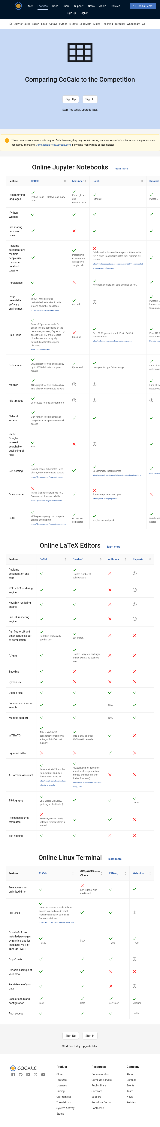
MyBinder (77, 181)
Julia (27, 23)
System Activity (65, 1108)
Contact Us (98, 1108)
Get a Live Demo (101, 1102)
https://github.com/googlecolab (105, 499)
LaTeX (35, 23)
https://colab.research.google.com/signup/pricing (112, 341)
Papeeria (138, 559)
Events (130, 1085)
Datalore (154, 181)
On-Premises (63, 1096)
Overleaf (78, 559)
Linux (44, 23)
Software (97, 1091)
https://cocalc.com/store (40, 350)
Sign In (84, 12)
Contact (131, 1079)
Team (130, 1091)
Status (60, 1113)
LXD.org (113, 873)
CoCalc (35, 181)
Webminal (138, 873)
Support (78, 6)
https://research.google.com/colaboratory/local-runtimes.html (117, 475)
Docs (55, 6)
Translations (63, 1102)
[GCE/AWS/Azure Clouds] (91, 873)
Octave (53, 23)
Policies (115, 6)
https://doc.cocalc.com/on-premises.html (47, 477)
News (91, 6)
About (102, 6)
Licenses (61, 1085)
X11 (144, 23)
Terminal (120, 23)
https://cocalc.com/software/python (45, 310)
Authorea (113, 559)
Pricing (60, 1091)
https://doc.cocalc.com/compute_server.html (48, 524)
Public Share (99, 1085)
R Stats (73, 23)
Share (66, 6)
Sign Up (71, 12)
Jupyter (18, 23)
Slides (96, 23)
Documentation (101, 1074)
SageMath (85, 23)
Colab (96, 181)
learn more (121, 168)
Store (30, 6)
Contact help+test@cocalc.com (53, 144)
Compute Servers (102, 1079)
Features (43, 6)
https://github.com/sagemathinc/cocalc (46, 501)
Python (63, 23)
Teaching (107, 23)
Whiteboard (133, 23)
